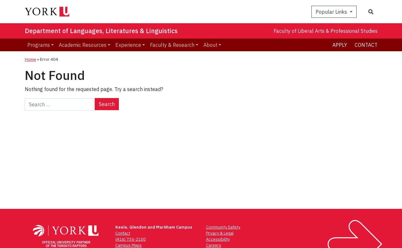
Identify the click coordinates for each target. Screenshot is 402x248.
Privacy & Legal (220, 233)
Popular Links (332, 12)
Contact (366, 45)
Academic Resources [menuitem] (82, 45)
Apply (339, 45)
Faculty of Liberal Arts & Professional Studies (326, 31)
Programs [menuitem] (38, 45)
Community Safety (223, 227)
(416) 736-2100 (130, 239)
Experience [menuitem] (128, 45)
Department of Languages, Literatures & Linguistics (101, 30)
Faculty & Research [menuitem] (172, 45)
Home (30, 59)
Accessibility (218, 239)
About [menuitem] (210, 45)
